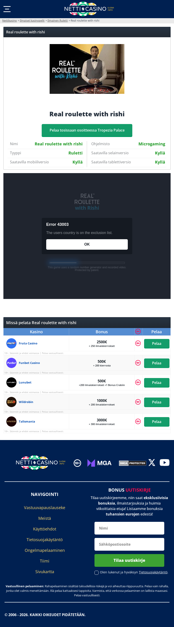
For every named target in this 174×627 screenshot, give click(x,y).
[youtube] (164, 463)
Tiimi (44, 561)
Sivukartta (44, 571)
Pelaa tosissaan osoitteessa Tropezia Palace (87, 130)
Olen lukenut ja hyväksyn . (134, 572)
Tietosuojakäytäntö (45, 539)
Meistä (44, 518)
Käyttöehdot (44, 529)
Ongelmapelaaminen (45, 550)
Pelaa (156, 343)
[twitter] (151, 463)
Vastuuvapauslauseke (44, 507)
